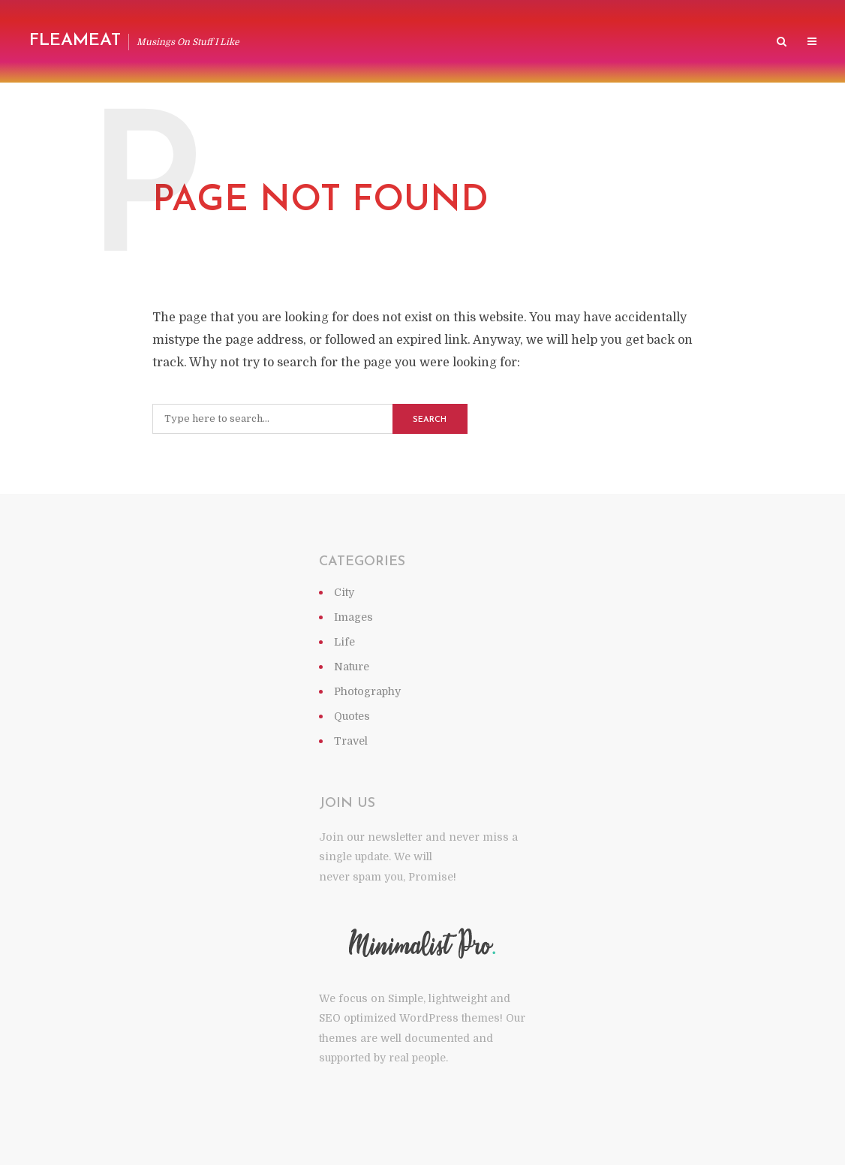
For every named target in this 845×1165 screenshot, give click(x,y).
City (344, 592)
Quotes (352, 716)
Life (344, 642)
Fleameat (75, 41)
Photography (367, 691)
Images (353, 617)
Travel (351, 741)
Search (430, 420)
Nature (351, 667)
